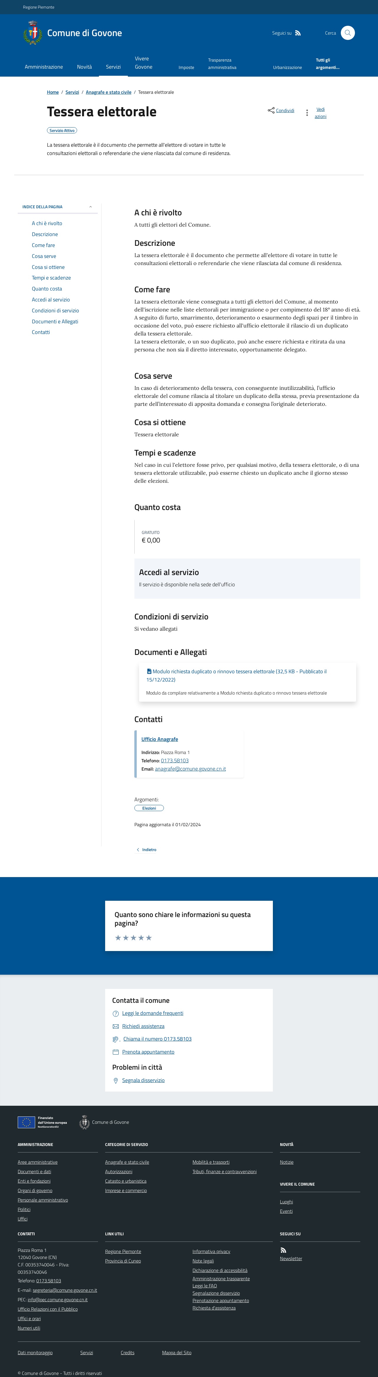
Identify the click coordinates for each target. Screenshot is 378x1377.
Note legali (203, 1260)
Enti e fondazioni (34, 1180)
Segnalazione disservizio (216, 1293)
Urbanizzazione (287, 67)
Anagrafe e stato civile (108, 92)
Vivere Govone (143, 62)
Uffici (22, 1218)
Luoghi (286, 1201)
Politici (24, 1209)
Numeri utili (29, 1327)
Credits (127, 1352)
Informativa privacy (211, 1251)
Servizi (113, 67)
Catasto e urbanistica (125, 1180)
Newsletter (291, 1258)
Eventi (286, 1211)
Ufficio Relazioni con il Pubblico (48, 1309)
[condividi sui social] (280, 110)
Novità (84, 67)
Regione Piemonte (38, 7)
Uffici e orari (29, 1318)
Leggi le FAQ (205, 1285)
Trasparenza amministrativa (222, 63)
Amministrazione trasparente (221, 1278)
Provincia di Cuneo (123, 1260)
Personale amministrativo (43, 1199)
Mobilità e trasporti (211, 1161)
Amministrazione (44, 67)
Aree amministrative (38, 1161)
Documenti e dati (34, 1171)
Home (53, 92)
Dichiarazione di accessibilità (220, 1270)
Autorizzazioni (118, 1171)
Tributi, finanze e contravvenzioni (225, 1171)
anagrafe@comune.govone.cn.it (190, 769)
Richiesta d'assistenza (214, 1307)
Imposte (186, 67)
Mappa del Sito (176, 1352)
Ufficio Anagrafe (159, 739)
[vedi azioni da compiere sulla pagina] (316, 113)
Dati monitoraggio (35, 1352)
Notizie (287, 1161)
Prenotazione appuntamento (221, 1300)
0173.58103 (175, 760)
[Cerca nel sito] (345, 33)
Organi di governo (35, 1190)
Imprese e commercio (126, 1190)
